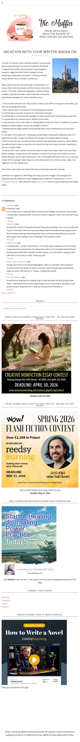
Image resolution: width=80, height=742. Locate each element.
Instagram (6, 600)
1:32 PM (10, 258)
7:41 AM (10, 221)
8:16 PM (10, 290)
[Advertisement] (40, 709)
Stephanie (11, 224)
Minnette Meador (14, 277)
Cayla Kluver (12, 243)
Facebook (5, 597)
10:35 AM (10, 240)
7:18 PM (10, 274)
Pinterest (5, 607)
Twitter (5, 603)
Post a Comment (8, 293)
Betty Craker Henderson (16, 261)
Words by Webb (42, 182)
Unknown (10, 205)
